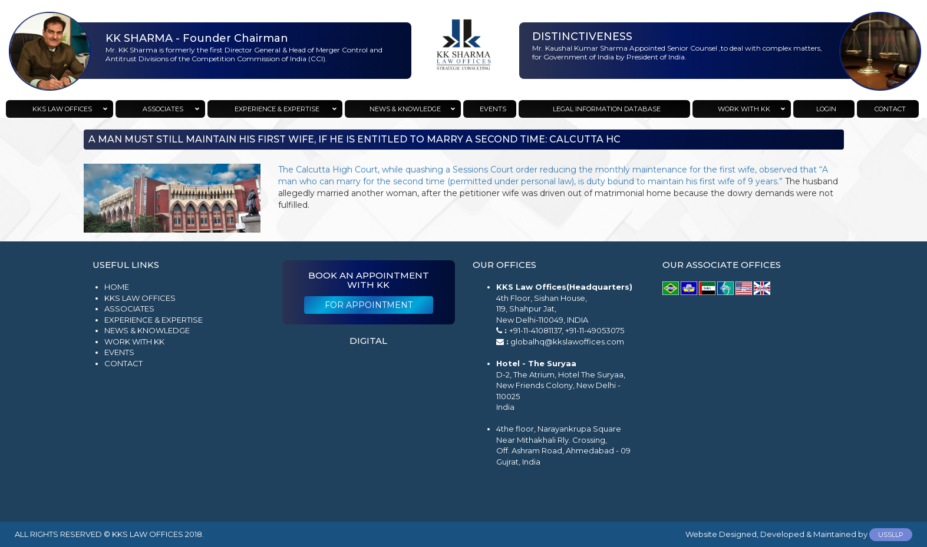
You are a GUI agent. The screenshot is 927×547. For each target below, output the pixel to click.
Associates (129, 308)
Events (119, 352)
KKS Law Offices (140, 298)
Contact (123, 363)
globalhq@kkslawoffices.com (567, 341)
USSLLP (890, 535)
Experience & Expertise (153, 319)
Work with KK (134, 341)
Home (116, 286)
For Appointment (369, 305)
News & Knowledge (147, 330)
